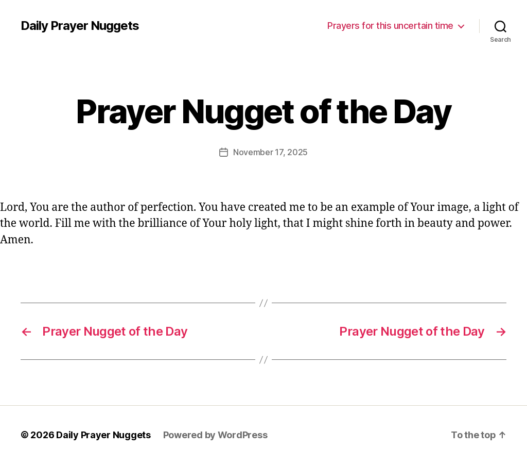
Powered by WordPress (215, 434)
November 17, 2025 (270, 152)
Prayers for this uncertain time (390, 25)
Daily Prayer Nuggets (80, 26)
